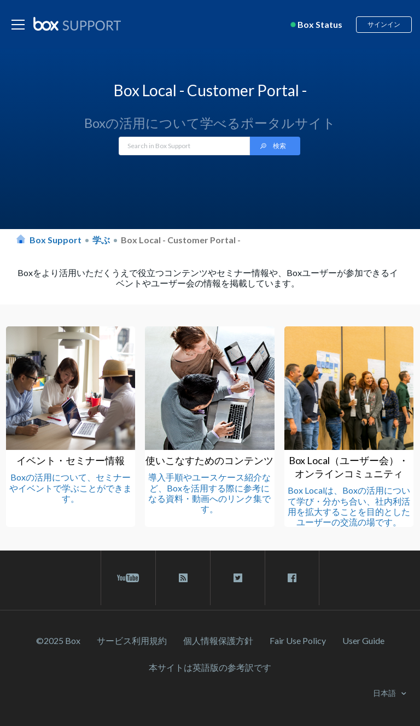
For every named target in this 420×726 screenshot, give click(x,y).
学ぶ (101, 240)
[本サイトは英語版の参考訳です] (210, 667)
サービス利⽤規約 (132, 640)
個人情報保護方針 (218, 640)
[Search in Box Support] (184, 146)
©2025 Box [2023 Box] (58, 640)
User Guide (363, 640)
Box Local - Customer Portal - (181, 240)
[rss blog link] (183, 578)
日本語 (385, 693)
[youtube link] (128, 578)
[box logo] (77, 23)
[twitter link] (238, 578)
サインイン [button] (384, 24)
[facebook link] (292, 578)
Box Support (55, 240)
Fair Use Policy (298, 640)
